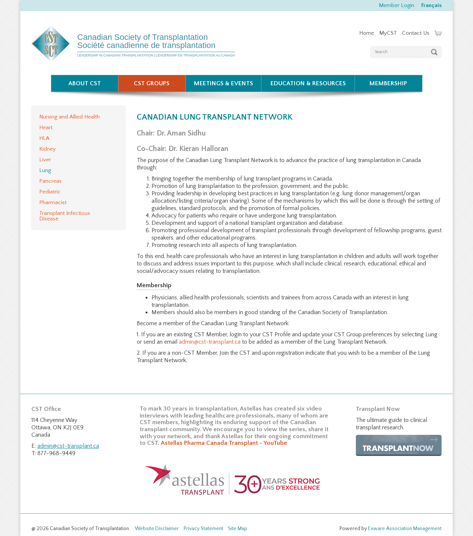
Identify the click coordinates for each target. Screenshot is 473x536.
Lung (45, 170)
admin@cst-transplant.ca (210, 342)
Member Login (396, 5)
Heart (45, 127)
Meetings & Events (223, 83)
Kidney (47, 149)
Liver (45, 160)
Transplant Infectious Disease (64, 216)
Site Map (237, 529)
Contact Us (415, 33)
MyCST (388, 33)
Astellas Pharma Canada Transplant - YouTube (224, 443)
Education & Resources (308, 83)
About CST (84, 83)
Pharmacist (53, 202)
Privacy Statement (203, 529)
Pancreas (50, 181)
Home (366, 33)
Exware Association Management (405, 529)
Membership (388, 83)
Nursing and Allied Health (69, 117)
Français (431, 5)
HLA (44, 138)
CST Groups (152, 83)
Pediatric (50, 192)
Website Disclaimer (157, 529)
